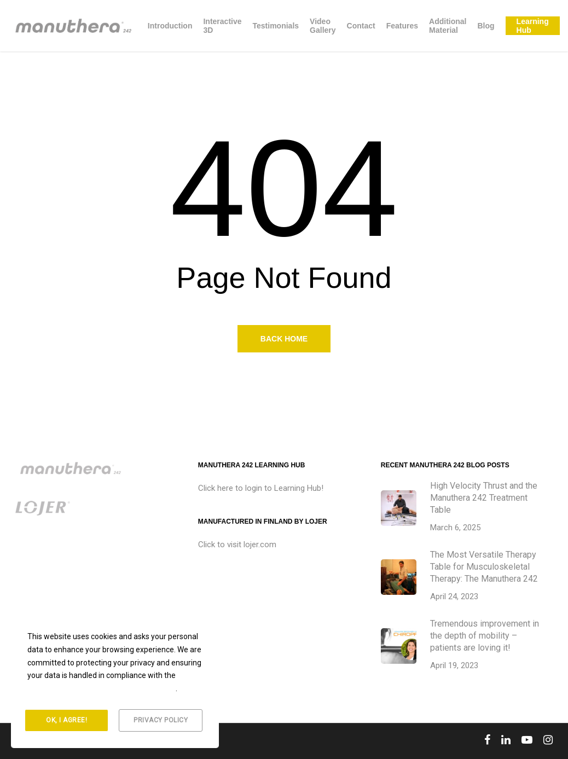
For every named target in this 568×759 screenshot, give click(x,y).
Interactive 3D (222, 25)
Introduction (170, 25)
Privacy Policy (161, 720)
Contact (361, 25)
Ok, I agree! (66, 720)
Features (402, 25)
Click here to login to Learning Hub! (260, 488)
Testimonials (276, 25)
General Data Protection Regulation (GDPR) (101, 688)
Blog (485, 25)
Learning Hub (533, 25)
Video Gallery (322, 25)
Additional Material (447, 25)
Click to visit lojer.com (237, 544)
